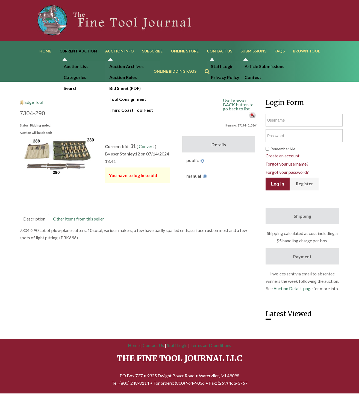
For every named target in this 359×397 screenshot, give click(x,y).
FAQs (280, 51)
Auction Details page (293, 289)
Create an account (282, 156)
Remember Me (282, 150)
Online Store (185, 51)
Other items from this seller (78, 219)
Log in (277, 185)
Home (45, 51)
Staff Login (177, 346)
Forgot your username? (287, 164)
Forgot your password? (287, 173)
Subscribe (152, 51)
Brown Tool (306, 51)
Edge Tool (33, 102)
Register (304, 184)
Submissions (253, 51)
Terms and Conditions (210, 346)
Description (34, 219)
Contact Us (219, 51)
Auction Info (119, 51)
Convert (146, 147)
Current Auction (78, 51)
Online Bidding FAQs (175, 72)
